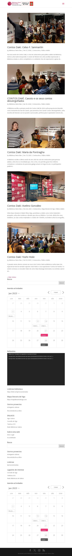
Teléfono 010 (11, 475)
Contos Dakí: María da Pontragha (25, 152)
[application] (36, 369)
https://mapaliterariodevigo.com (17, 399)
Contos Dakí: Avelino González (24, 205)
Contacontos (36, 50)
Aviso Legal (10, 435)
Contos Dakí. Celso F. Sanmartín (25, 47)
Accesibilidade (11, 438)
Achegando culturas (13, 407)
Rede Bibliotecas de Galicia (15, 478)
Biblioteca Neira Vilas (15, 50)
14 (46, 321)
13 (37, 321)
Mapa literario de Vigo (48, 209)
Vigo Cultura (11, 418)
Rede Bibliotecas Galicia (14, 427)
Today (56, 292)
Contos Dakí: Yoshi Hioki (20, 257)
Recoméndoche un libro (14, 411)
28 (46, 340)
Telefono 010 (11, 424)
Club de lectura (37, 326)
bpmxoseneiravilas (12, 465)
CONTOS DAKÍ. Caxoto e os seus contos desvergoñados (29, 100)
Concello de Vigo (12, 421)
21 (46, 331)
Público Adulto (45, 50)
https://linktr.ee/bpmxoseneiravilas (17, 392)
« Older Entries (11, 277)
